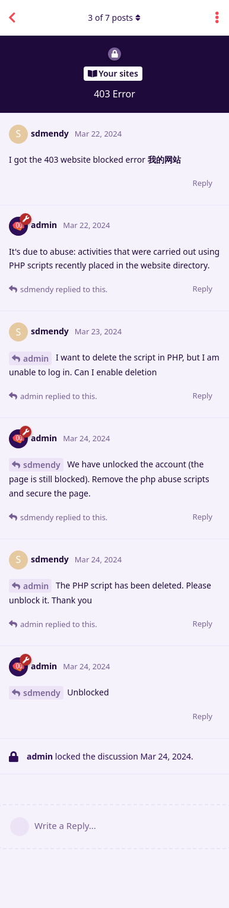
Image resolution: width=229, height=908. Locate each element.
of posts (114, 17)
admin (36, 358)
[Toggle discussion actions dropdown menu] (217, 18)
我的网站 (164, 159)
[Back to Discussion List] (12, 18)
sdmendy (42, 464)
